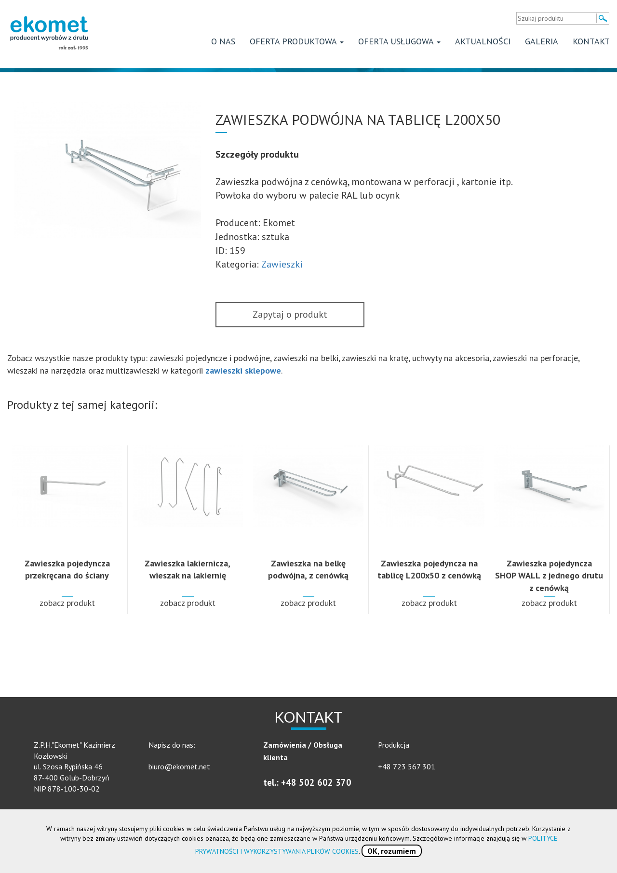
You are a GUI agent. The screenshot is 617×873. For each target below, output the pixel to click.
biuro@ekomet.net (179, 766)
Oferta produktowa (297, 41)
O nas (223, 41)
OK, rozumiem (391, 851)
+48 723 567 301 (406, 766)
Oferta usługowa (399, 41)
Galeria (541, 41)
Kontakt (591, 41)
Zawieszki (282, 264)
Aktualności (482, 41)
